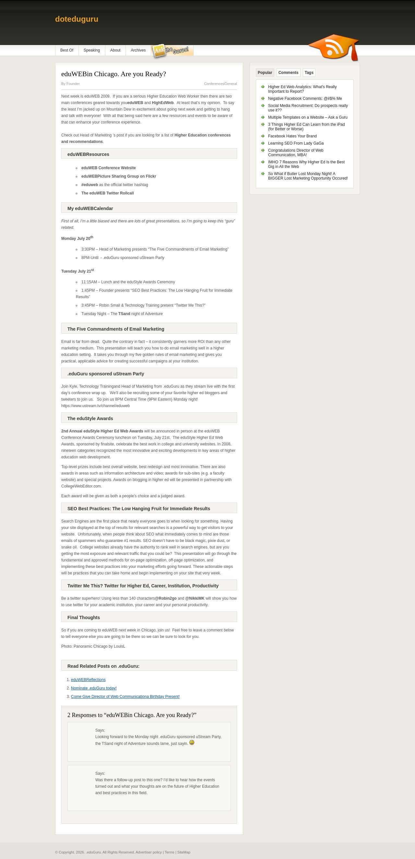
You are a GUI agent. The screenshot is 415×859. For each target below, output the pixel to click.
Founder (73, 84)
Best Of (66, 50)
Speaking (92, 50)
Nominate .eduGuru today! (94, 688)
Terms (169, 852)
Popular (265, 72)
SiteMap (183, 852)
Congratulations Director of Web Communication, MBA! (296, 152)
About (115, 50)
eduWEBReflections (88, 679)
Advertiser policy (149, 852)
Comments (289, 72)
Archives (138, 50)
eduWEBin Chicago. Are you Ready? (113, 74)
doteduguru (76, 19)
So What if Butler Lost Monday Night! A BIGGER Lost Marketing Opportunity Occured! (308, 176)
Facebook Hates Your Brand (292, 136)
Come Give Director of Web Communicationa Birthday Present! (125, 696)
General (230, 84)
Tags (309, 72)
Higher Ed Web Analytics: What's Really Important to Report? (302, 89)
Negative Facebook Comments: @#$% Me (305, 98)
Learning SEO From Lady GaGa (296, 143)
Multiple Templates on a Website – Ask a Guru (308, 117)
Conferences (214, 84)
